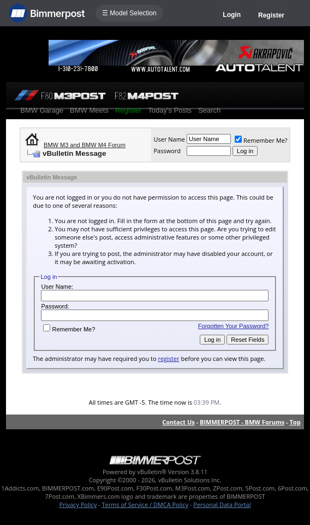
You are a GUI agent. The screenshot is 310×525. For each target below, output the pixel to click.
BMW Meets (89, 110)
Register (271, 15)
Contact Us (178, 422)
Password (167, 151)
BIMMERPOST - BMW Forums (242, 422)
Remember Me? (261, 140)
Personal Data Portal (222, 504)
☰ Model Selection (129, 13)
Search (209, 110)
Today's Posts (170, 110)
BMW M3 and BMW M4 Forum (85, 145)
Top (294, 422)
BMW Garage (41, 110)
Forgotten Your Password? (233, 326)
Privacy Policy (78, 504)
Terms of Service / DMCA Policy (145, 504)
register (168, 358)
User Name (169, 139)
